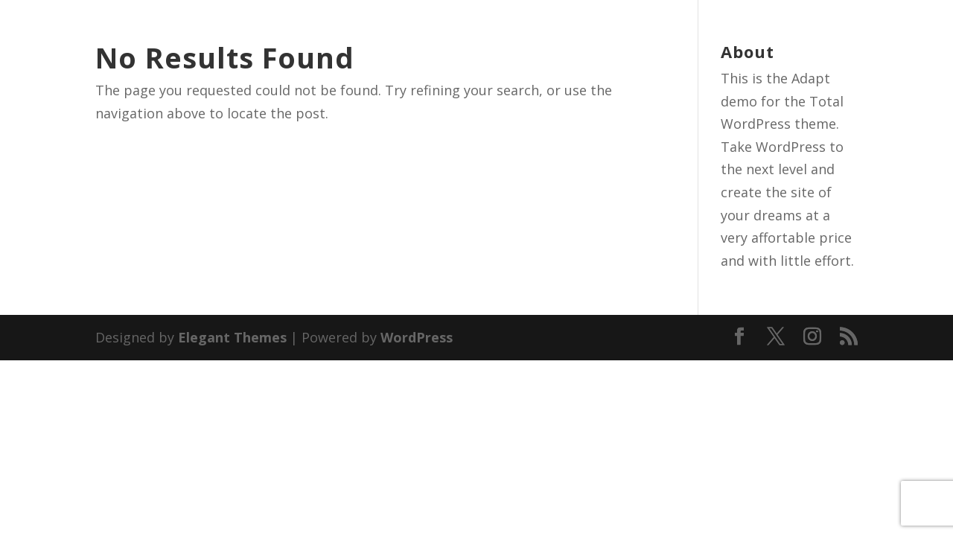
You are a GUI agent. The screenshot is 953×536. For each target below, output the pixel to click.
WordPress (416, 337)
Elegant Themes (232, 337)
